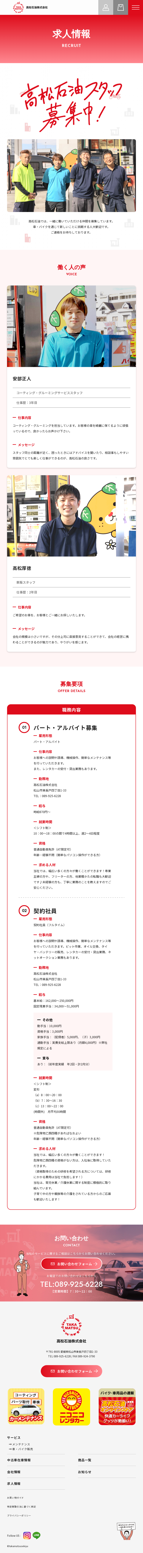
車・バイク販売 (21, 1449)
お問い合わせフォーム (71, 1263)
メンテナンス (19, 1444)
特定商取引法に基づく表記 (21, 1506)
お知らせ (85, 1471)
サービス (14, 1437)
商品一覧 (85, 1460)
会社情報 (14, 1471)
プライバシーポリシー (19, 1515)
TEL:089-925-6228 (71, 1284)
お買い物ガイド (15, 1497)
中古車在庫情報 (19, 1460)
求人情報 (14, 1483)
